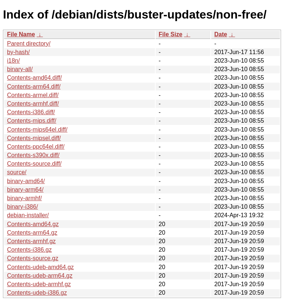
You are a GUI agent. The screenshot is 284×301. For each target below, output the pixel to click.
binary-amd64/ (26, 181)
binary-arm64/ (25, 189)
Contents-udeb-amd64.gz (40, 267)
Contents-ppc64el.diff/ (35, 146)
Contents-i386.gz (29, 250)
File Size (170, 34)
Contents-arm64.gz (32, 232)
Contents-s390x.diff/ (33, 155)
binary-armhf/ (24, 198)
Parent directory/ (28, 43)
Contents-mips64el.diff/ (37, 129)
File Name (21, 34)
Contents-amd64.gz (33, 224)
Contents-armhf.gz (31, 241)
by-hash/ (18, 52)
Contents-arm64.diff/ (34, 86)
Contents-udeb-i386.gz (37, 293)
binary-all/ (20, 69)
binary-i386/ (22, 207)
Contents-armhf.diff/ (33, 103)
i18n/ (13, 60)
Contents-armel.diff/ (32, 95)
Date (220, 34)
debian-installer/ (28, 215)
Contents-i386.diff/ (31, 112)
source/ (16, 172)
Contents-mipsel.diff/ (34, 138)
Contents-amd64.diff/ (34, 78)
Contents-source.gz (32, 258)
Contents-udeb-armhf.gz (39, 284)
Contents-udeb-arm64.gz (39, 275)
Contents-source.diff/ (34, 164)
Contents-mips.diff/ (31, 121)
